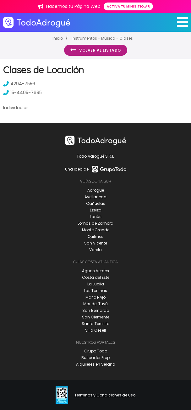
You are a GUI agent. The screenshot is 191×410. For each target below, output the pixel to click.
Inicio (57, 38)
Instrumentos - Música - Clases (102, 38)
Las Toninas (95, 290)
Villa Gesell (95, 330)
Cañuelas (95, 203)
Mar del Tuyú (95, 303)
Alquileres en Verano (95, 364)
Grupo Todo (95, 351)
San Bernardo (95, 310)
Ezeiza (95, 210)
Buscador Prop (95, 357)
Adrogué (95, 190)
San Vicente (95, 243)
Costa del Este (95, 277)
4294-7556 (19, 84)
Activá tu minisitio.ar (128, 6)
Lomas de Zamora (95, 223)
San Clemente (95, 317)
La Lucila (95, 284)
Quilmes (95, 236)
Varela (95, 249)
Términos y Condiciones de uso (104, 395)
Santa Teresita (96, 323)
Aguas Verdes (95, 270)
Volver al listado (95, 50)
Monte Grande (95, 230)
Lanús (95, 216)
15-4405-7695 (22, 92)
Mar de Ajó (95, 297)
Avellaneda (95, 196)
